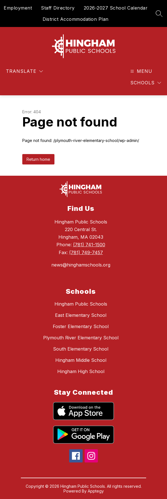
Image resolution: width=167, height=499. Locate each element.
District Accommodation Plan (76, 19)
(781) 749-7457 (86, 252)
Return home (38, 159)
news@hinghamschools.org (80, 265)
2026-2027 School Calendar (116, 8)
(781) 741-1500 (89, 244)
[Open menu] (140, 71)
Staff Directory (58, 8)
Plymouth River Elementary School (80, 337)
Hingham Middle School (80, 360)
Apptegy (96, 491)
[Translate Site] (24, 71)
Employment (18, 8)
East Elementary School (80, 315)
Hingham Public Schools (80, 304)
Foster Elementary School (81, 326)
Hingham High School (80, 371)
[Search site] (159, 13)
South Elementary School (80, 349)
